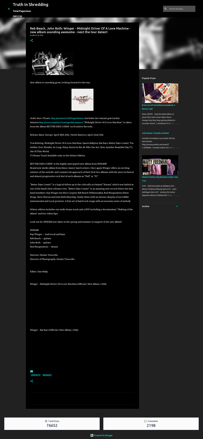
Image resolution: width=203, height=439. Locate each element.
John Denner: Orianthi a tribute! (155, 133)
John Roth (35, 375)
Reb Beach (47, 375)
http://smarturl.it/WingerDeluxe (67, 118)
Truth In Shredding (30, 4)
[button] (31, 40)
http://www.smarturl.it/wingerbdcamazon (61, 122)
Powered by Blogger (101, 435)
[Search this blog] (181, 9)
